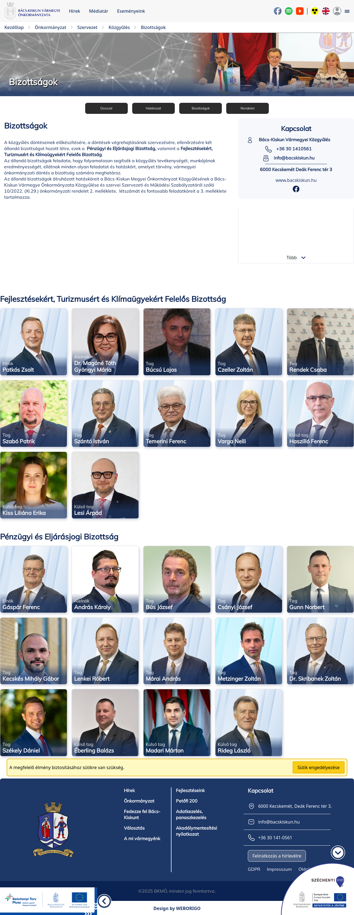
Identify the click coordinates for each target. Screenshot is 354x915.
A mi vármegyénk (142, 837)
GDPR (254, 868)
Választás (134, 827)
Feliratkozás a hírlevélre (277, 855)
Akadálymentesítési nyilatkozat (196, 830)
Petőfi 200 (186, 800)
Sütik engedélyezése (319, 767)
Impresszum (279, 868)
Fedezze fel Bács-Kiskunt (142, 813)
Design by (177, 907)
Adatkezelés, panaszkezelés (191, 813)
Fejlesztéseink (190, 789)
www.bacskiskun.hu (296, 179)
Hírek (74, 11)
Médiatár (98, 11)
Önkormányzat (139, 800)
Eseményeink (131, 11)
